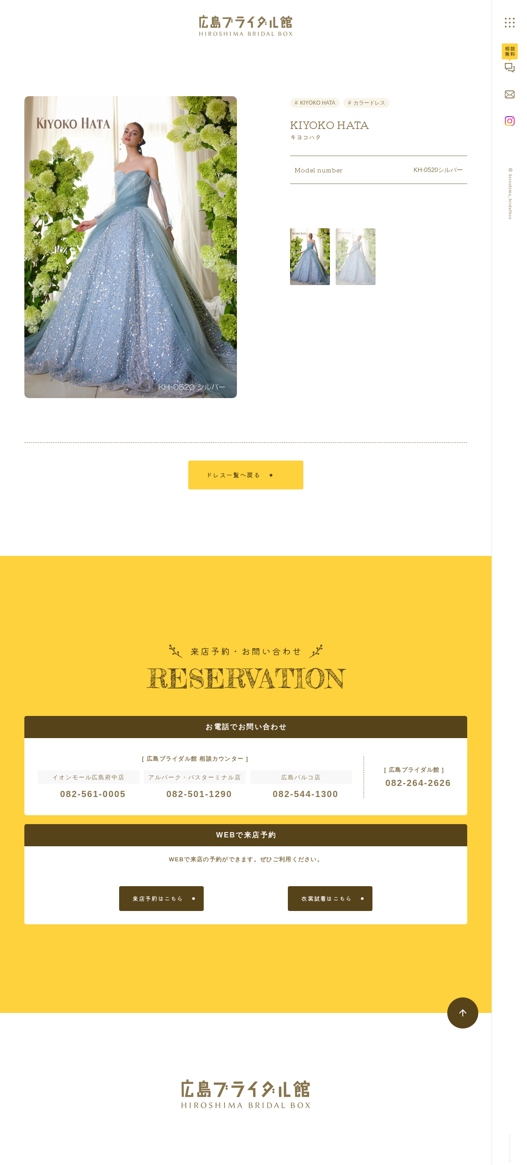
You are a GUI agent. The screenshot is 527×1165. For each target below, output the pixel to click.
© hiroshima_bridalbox (511, 193)
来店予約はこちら (157, 906)
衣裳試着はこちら (326, 906)
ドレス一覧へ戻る (240, 480)
